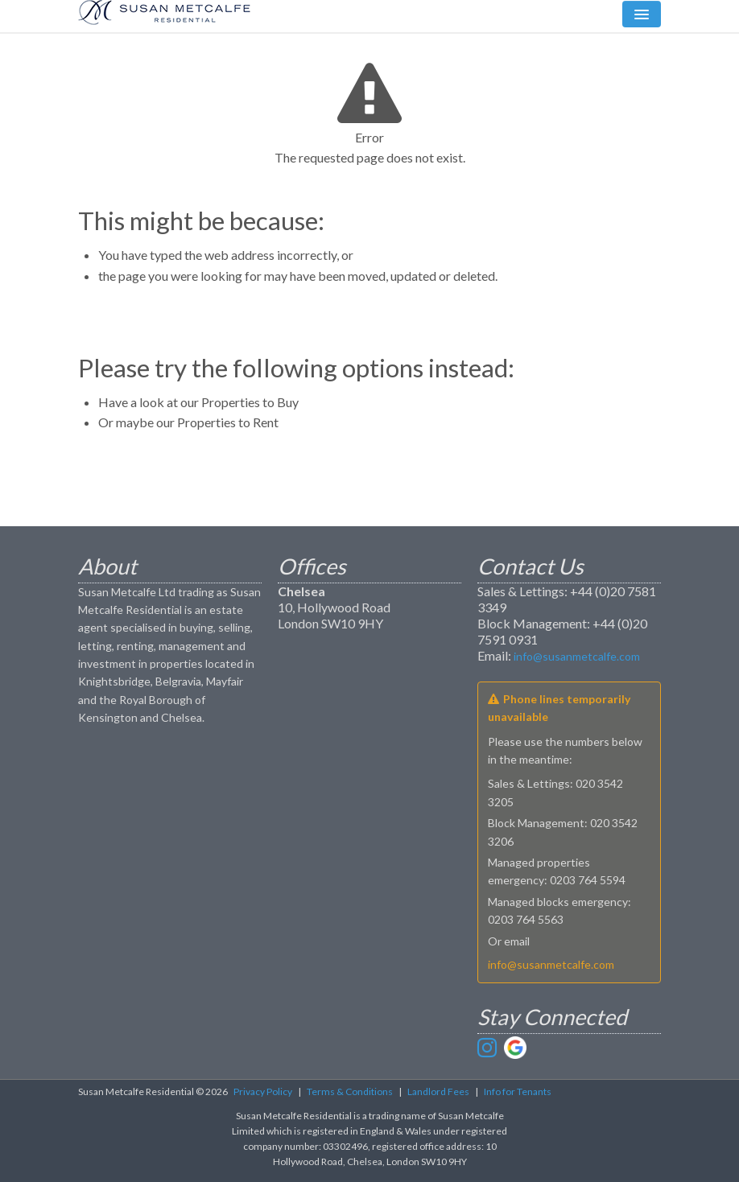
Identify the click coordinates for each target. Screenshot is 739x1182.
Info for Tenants (517, 1091)
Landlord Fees (438, 1091)
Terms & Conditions (350, 1091)
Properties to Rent (228, 422)
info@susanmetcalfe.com (577, 656)
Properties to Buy (250, 402)
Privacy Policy (262, 1091)
